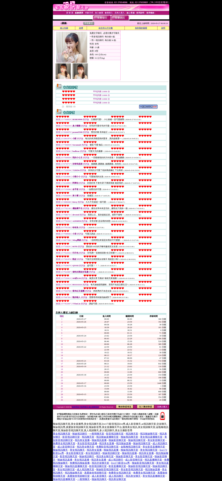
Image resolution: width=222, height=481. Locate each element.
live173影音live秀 (120, 463)
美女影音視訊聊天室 (132, 469)
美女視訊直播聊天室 (151, 437)
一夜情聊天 (83, 479)
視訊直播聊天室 (153, 459)
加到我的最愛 (141, 28)
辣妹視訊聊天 (79, 433)
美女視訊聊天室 (61, 433)
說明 (163, 28)
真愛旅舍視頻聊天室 (95, 472)
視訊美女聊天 (133, 476)
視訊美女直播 (82, 440)
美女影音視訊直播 (87, 443)
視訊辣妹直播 (123, 443)
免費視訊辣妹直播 (80, 463)
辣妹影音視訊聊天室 (143, 463)
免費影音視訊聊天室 (107, 446)
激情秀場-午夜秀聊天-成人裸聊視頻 (85, 407)
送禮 (81, 28)
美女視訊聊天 (77, 450)
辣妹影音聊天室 (117, 440)
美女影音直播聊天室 (154, 446)
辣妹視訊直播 (99, 440)
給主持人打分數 (106, 28)
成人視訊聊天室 (85, 469)
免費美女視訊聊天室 (64, 443)
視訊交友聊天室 (100, 463)
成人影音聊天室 (66, 446)
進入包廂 (64, 28)
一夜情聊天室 (96, 433)
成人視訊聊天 (115, 459)
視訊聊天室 (132, 433)
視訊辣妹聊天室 (148, 433)
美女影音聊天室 (156, 440)
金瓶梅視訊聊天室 (131, 446)
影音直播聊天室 (117, 466)
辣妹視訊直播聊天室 (76, 466)
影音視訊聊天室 (114, 433)
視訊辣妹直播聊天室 (107, 437)
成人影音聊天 (99, 476)
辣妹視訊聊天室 (129, 437)
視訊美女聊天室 (85, 446)
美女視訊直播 (81, 459)
